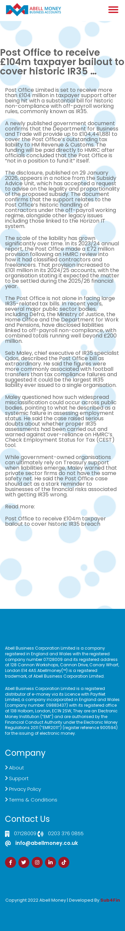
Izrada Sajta (42, 905)
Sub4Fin (110, 900)
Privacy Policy (25, 788)
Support (19, 778)
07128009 (25, 834)
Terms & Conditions (33, 799)
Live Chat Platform (62, 550)
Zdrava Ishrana (78, 905)
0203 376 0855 (66, 834)
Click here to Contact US (62, 545)
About (16, 767)
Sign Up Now (63, 566)
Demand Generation (63, 556)
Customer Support (62, 561)
